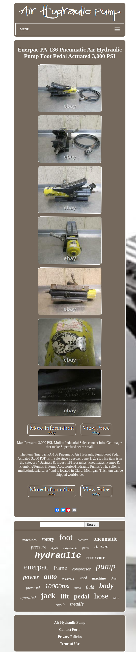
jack (48, 595)
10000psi (57, 586)
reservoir (95, 557)
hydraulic (58, 555)
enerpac (36, 566)
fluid (90, 587)
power (31, 576)
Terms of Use (69, 644)
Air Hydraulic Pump (69, 622)
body (106, 586)
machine (99, 578)
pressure (38, 546)
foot (66, 537)
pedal (81, 596)
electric (83, 540)
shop (114, 578)
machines (29, 540)
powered (33, 587)
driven (101, 546)
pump (106, 566)
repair (60, 605)
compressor (81, 569)
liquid (54, 548)
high (116, 598)
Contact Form (69, 630)
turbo (77, 588)
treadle (77, 604)
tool (83, 577)
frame (60, 568)
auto (50, 576)
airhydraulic (70, 548)
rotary (48, 539)
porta (85, 547)
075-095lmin (68, 579)
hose (101, 596)
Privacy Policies (69, 637)
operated (28, 597)
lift (65, 596)
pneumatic (105, 539)
